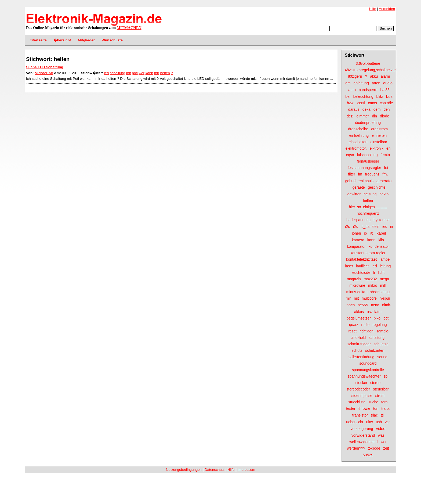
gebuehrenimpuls (359, 181)
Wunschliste (112, 40)
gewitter (354, 194)
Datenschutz (214, 470)
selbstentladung (361, 357)
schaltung (376, 338)
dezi (350, 116)
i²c (371, 233)
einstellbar (378, 142)
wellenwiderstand (363, 442)
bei (347, 97)
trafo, (385, 409)
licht (381, 273)
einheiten (379, 136)
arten (376, 83)
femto (385, 155)
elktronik (376, 148)
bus (389, 96)
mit (356, 298)
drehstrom (379, 129)
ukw (369, 422)
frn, (385, 174)
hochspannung (358, 220)
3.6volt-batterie (368, 64)
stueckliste (356, 402)
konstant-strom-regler (367, 253)
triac (374, 415)
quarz (353, 325)
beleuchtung (363, 97)
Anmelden (387, 9)
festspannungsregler (364, 168)
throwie (364, 409)
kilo (381, 240)
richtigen (366, 331)
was (381, 435)
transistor (360, 415)
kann (371, 240)
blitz (379, 96)
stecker (361, 383)
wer (384, 442)
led (374, 266)
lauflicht (362, 266)
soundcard (367, 363)
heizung (370, 194)
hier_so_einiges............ (368, 207)
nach (351, 305)
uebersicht (354, 422)
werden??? (356, 448)
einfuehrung (359, 136)
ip (365, 233)
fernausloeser (368, 161)
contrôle (386, 103)
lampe (385, 259)
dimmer (362, 116)
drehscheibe (358, 129)
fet (386, 168)
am (347, 83)
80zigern (355, 76)
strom (379, 396)
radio (365, 325)
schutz (357, 351)
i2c (347, 226)
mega (384, 279)
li (374, 273)
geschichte (377, 187)
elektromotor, (355, 148)
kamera (358, 240)
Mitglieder (86, 40)
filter (351, 174)
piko (377, 318)
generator (384, 181)
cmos (372, 103)
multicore (369, 298)
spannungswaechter (364, 376)
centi (361, 103)
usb (379, 422)
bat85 (384, 90)
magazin (354, 279)
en (388, 148)
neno (375, 305)
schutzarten (374, 351)
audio (388, 83)
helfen (368, 201)
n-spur (385, 298)
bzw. (350, 103)
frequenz (372, 174)
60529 (368, 455)
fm (360, 174)
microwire (357, 286)
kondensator (379, 247)
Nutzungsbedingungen (184, 470)
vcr (387, 422)
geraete (358, 187)
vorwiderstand (363, 435)
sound (382, 357)
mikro (372, 286)
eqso (350, 155)
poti (386, 318)
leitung (385, 266)
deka (366, 109)
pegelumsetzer (359, 318)
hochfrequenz (368, 213)
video (381, 428)
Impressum (246, 470)
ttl (382, 415)
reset (352, 331)
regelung (379, 325)
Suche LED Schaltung (44, 67)
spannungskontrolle (368, 370)
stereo (375, 383)
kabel (381, 233)
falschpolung (367, 155)
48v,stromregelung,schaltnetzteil (371, 70)
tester (350, 409)
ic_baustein (370, 227)
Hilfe (372, 9)
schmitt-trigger (359, 344)
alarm (385, 76)
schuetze (381, 344)
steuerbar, (381, 389)
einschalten (358, 142)
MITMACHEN (129, 28)
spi (386, 376)
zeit (386, 448)
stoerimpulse (361, 396)
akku (374, 76)
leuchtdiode (360, 273)
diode (384, 116)
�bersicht (62, 40)
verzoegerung (362, 429)
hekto (384, 194)
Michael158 (44, 73)
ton (375, 409)
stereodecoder (358, 389)
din (374, 116)
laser (349, 266)
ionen (356, 233)
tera (384, 402)
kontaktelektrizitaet (361, 259)
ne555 (363, 305)
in (391, 227)
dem (377, 109)
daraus (354, 109)
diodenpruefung (368, 123)
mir (348, 298)
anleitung (361, 83)
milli (383, 286)
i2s (355, 227)
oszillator (374, 312)
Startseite (38, 40)
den (387, 109)
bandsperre (368, 90)
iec (384, 227)
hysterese (381, 220)
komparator (356, 247)
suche (373, 402)
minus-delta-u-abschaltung (368, 292)
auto (352, 90)
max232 (370, 279)
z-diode (374, 448)
